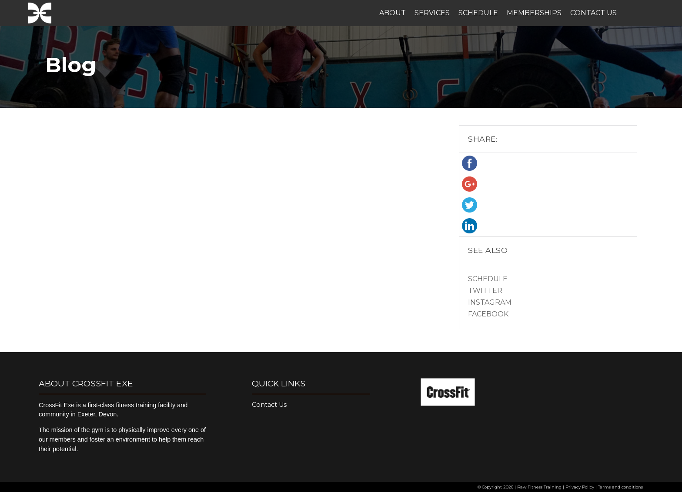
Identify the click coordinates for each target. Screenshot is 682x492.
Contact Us (593, 13)
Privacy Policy (579, 487)
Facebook (488, 314)
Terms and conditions (620, 487)
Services (432, 13)
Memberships (534, 13)
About (392, 13)
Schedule (478, 13)
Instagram (490, 302)
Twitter (485, 290)
